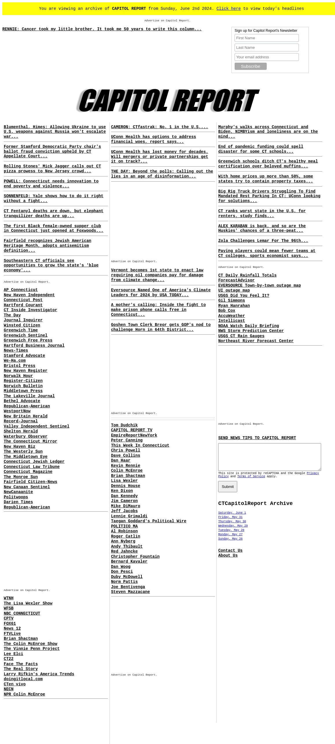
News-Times (16, 350)
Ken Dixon (122, 490)
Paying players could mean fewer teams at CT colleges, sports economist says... (266, 253)
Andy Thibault (127, 546)
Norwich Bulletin (23, 386)
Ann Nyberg (123, 541)
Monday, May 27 (230, 539)
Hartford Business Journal (34, 345)
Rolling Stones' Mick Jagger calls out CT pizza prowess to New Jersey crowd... (52, 169)
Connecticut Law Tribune (32, 467)
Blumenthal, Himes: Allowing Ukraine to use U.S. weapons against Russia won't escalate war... (55, 132)
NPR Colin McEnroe (24, 694)
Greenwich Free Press (28, 340)
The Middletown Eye (25, 456)
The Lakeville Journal (29, 396)
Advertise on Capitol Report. (167, 20)
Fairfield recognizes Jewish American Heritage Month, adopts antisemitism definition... (47, 245)
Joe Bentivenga (128, 587)
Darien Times (18, 502)
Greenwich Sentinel (25, 335)
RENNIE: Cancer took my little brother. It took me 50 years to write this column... (102, 29)
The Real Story (21, 669)
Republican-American (27, 406)
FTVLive (12, 633)
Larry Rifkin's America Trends (39, 674)
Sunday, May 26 (230, 544)
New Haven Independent (29, 295)
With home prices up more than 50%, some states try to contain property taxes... (265, 179)
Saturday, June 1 (232, 518)
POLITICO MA (124, 526)
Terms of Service (251, 481)
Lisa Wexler (124, 480)
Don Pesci (122, 571)
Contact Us (230, 555)
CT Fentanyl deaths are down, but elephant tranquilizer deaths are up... (53, 213)
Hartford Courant (23, 305)
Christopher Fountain (135, 556)
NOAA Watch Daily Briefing (248, 326)
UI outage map (234, 290)
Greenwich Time (21, 330)
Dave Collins (125, 455)
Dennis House (125, 486)
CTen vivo (15, 684)
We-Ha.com (15, 360)
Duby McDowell (127, 577)
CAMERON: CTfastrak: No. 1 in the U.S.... (159, 127)
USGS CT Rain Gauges (241, 336)
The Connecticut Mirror (30, 441)
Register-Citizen (23, 380)
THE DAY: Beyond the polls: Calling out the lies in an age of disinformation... (162, 174)
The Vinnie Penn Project (32, 648)
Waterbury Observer (25, 436)
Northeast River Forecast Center (255, 341)
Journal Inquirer (23, 320)
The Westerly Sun (23, 451)
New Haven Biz (19, 446)
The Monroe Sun (21, 477)
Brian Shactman (21, 638)
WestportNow (17, 411)
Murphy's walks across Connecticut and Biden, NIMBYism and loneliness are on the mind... (268, 132)
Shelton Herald (21, 431)
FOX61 (10, 623)
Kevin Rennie (125, 465)
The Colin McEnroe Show (30, 644)
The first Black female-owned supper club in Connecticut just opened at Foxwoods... (53, 228)
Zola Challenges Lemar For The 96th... (263, 240)
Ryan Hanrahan (234, 305)
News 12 (12, 628)
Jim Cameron (124, 501)
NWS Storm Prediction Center (251, 331)
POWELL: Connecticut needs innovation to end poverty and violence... (51, 184)
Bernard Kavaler (129, 561)
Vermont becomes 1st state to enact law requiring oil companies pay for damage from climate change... (157, 275)
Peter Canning (127, 440)
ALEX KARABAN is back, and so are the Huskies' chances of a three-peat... (261, 228)
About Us (228, 560)
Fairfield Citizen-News (30, 482)
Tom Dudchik (124, 425)
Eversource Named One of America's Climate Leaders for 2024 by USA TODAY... (161, 292)
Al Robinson (124, 531)
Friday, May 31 (230, 522)
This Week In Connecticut (140, 445)
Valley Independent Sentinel (36, 426)
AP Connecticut (21, 290)
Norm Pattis (124, 581)
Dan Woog (120, 566)
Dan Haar (120, 460)
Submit (227, 492)
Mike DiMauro (125, 506)
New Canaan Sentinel (27, 487)
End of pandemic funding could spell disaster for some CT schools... (260, 149)
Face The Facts (21, 664)
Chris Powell (125, 450)
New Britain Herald (25, 416)
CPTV (9, 618)
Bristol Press (19, 365)
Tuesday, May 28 (231, 535)
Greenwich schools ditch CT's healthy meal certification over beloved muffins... (268, 164)
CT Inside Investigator (30, 310)
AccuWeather (231, 316)
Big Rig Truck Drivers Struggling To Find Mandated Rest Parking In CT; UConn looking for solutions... (269, 196)
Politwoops (16, 497)
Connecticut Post (23, 300)
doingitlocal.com (23, 679)
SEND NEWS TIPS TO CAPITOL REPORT (257, 438)
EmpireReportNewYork (134, 435)
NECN (9, 689)
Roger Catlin (125, 536)
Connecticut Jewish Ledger (34, 461)
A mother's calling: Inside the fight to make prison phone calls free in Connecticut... (158, 310)
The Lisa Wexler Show (28, 603)
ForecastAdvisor (236, 280)
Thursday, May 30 (232, 526)
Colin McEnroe (127, 470)
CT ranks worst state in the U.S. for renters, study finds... (261, 213)
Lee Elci (13, 654)
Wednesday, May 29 (233, 531)
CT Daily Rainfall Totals (247, 275)
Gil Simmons (231, 300)
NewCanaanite (18, 492)
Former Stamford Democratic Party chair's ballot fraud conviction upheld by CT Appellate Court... (52, 151)
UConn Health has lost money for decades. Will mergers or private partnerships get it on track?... (159, 157)
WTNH (9, 598)
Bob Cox (226, 310)
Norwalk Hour (18, 376)
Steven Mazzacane (130, 592)
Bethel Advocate (22, 401)
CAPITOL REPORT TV (131, 430)
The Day (12, 315)
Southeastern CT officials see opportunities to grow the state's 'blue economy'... (51, 265)
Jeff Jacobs (124, 511)
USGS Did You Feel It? (243, 295)
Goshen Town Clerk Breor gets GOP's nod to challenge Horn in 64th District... (161, 327)
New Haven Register (25, 370)
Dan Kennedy (124, 496)
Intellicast (231, 320)
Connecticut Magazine (28, 471)
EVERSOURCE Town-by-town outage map (259, 285)
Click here (228, 8)
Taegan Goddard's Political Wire (148, 521)
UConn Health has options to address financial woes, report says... (153, 139)
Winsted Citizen (22, 325)
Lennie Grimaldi (129, 516)
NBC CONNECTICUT (22, 613)
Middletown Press (23, 391)
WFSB (9, 608)
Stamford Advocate (24, 355)
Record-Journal (21, 421)
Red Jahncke (124, 551)
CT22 (9, 659)
